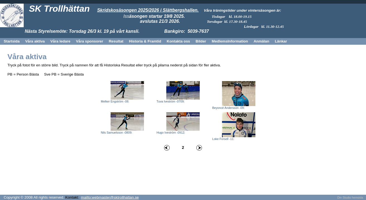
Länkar (281, 41)
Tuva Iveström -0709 (170, 101)
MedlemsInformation (230, 41)
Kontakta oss (178, 41)
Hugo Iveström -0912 (170, 132)
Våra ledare (60, 41)
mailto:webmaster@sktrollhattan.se (110, 197)
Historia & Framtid (145, 41)
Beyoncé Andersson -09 (228, 107)
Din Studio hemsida (350, 197)
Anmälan (261, 41)
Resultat (116, 41)
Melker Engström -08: (115, 101)
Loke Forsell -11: (223, 139)
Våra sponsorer (89, 41)
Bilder (201, 41)
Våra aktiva (35, 41)
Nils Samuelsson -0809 (116, 132)
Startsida (11, 41)
